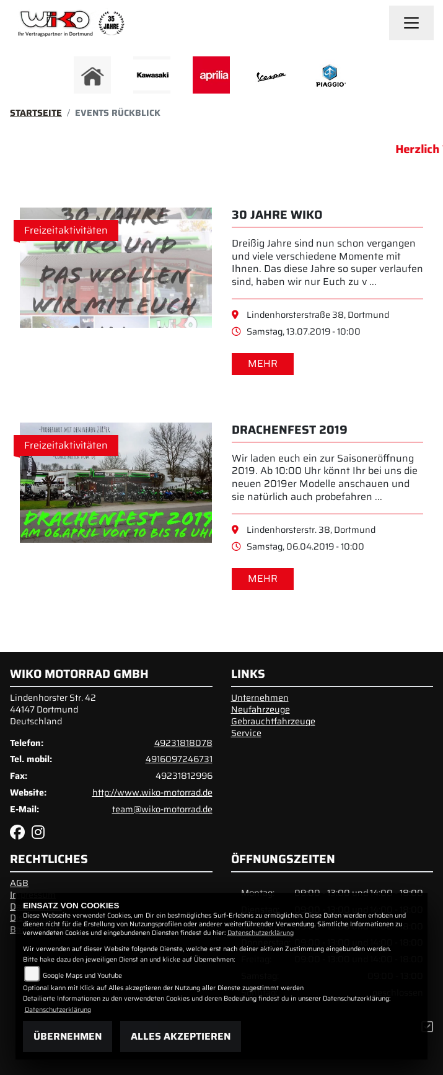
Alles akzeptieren (180, 1036)
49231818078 (183, 743)
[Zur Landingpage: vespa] (270, 75)
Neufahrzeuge (260, 709)
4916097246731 (179, 759)
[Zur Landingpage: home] (92, 75)
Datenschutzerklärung (260, 933)
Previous (71, 78)
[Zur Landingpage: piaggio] (330, 75)
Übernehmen (67, 1036)
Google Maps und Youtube (82, 975)
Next (372, 78)
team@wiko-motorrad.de (162, 809)
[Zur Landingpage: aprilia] (211, 75)
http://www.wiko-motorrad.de (152, 792)
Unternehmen (260, 697)
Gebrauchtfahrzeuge (273, 721)
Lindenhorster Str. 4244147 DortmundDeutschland (53, 709)
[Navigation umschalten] (411, 23)
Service (246, 733)
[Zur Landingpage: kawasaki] (151, 75)
